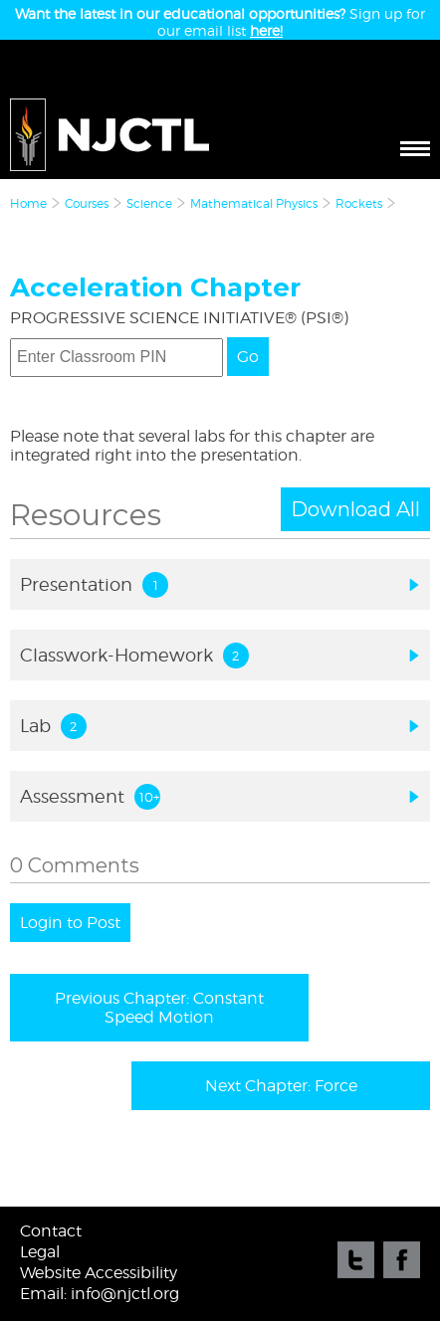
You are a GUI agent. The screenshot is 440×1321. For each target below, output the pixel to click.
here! (266, 30)
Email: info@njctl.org (99, 1293)
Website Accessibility (98, 1272)
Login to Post (70, 922)
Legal (40, 1251)
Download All (355, 509)
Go (248, 356)
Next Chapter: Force (281, 1085)
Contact (51, 1231)
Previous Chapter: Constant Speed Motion (159, 1008)
